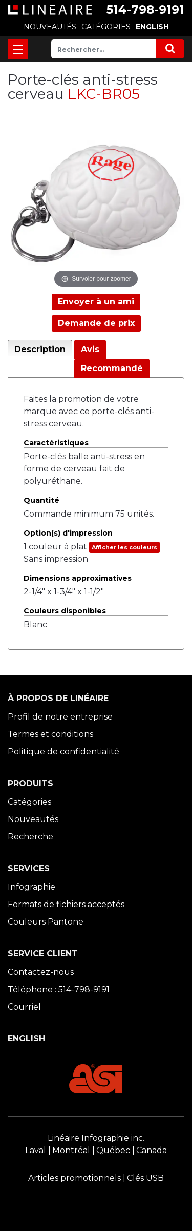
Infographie (31, 887)
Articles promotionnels (74, 1178)
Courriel (24, 1007)
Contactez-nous (41, 972)
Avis (90, 349)
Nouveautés (33, 819)
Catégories (29, 802)
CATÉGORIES (106, 26)
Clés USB (145, 1178)
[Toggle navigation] (18, 49)
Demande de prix (96, 323)
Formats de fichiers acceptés (66, 904)
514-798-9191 (145, 10)
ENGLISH (152, 26)
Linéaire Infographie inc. (96, 1138)
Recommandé (112, 368)
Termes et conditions (50, 734)
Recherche (30, 837)
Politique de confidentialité (63, 751)
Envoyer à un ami (96, 301)
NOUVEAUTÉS (50, 26)
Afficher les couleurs (124, 547)
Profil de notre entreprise (60, 717)
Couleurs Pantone (45, 922)
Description (40, 349)
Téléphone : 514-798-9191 (59, 989)
